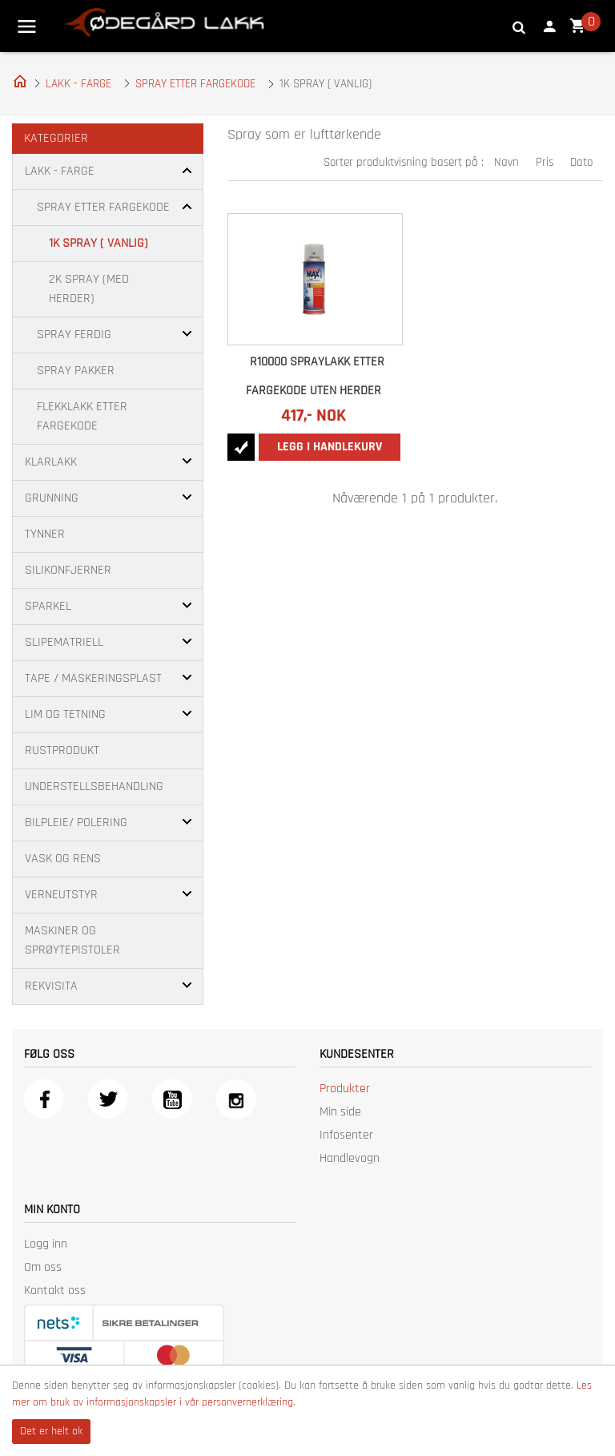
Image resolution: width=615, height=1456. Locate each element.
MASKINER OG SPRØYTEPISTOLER (72, 940)
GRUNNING (51, 498)
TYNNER (45, 534)
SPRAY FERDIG (74, 334)
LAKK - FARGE (78, 83)
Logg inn (45, 1244)
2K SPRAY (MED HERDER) (89, 289)
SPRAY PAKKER (76, 370)
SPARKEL (48, 606)
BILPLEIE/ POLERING (76, 822)
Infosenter (346, 1135)
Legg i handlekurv (329, 446)
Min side (340, 1111)
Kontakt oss (55, 1290)
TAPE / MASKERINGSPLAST (93, 678)
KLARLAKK (51, 462)
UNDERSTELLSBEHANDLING (94, 786)
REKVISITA (51, 986)
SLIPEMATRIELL (64, 642)
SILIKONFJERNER (68, 570)
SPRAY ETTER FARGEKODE (195, 83)
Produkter (345, 1088)
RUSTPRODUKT (62, 750)
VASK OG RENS (63, 858)
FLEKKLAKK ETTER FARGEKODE (82, 416)
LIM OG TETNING (65, 714)
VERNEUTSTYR (61, 894)
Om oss (43, 1267)
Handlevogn (350, 1158)
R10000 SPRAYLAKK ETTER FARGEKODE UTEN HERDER (315, 376)
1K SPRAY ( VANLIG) (98, 243)
